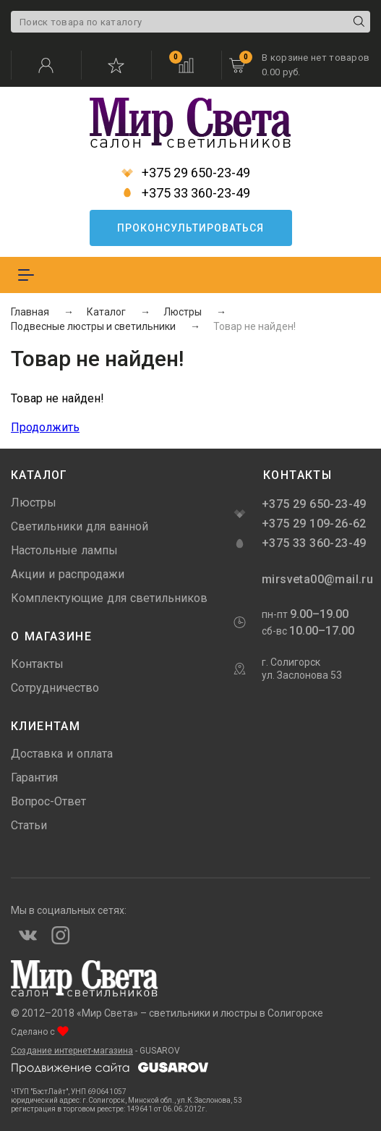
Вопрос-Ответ (48, 801)
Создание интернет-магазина (72, 1051)
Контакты (37, 664)
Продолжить (45, 427)
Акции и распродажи (67, 574)
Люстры (33, 502)
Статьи (29, 825)
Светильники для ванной (79, 526)
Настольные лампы (64, 550)
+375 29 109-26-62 (314, 523)
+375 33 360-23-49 (185, 193)
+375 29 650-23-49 (185, 172)
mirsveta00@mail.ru (316, 579)
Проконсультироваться (190, 228)
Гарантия (34, 777)
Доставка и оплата (62, 754)
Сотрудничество (55, 688)
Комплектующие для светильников (109, 598)
